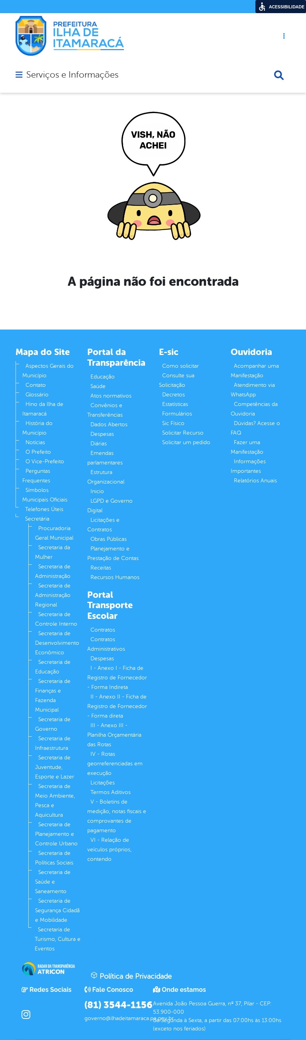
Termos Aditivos (110, 792)
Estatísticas (175, 404)
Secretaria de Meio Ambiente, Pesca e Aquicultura (55, 800)
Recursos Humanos (114, 577)
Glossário (37, 395)
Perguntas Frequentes (36, 476)
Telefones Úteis (44, 509)
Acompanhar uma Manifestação (255, 371)
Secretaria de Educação (53, 667)
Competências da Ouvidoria (254, 409)
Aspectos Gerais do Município (48, 371)
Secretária (37, 519)
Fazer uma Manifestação (247, 447)
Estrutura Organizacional (105, 477)
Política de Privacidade (131, 976)
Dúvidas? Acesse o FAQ (255, 428)
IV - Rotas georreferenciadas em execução (115, 763)
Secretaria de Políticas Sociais (54, 858)
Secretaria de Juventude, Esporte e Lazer (54, 767)
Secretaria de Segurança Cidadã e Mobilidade (57, 910)
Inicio (97, 491)
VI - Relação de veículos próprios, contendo (109, 849)
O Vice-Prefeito (45, 461)
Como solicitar (180, 366)
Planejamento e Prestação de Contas (113, 553)
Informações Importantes (248, 466)
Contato (36, 385)
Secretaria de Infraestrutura (53, 743)
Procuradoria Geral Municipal (54, 533)
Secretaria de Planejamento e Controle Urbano (56, 834)
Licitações (102, 783)
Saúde (98, 386)
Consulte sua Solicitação (176, 380)
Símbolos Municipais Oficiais (44, 495)
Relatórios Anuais (255, 481)
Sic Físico (173, 423)
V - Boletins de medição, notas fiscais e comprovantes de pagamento (116, 816)
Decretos (173, 395)
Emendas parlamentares (105, 458)
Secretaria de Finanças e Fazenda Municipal (53, 695)
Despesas (102, 434)
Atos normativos (110, 396)
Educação (102, 377)
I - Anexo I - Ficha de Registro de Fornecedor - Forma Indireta (117, 677)
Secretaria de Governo (53, 724)
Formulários (177, 414)
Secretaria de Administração (53, 571)
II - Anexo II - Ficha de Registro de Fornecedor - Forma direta (117, 706)
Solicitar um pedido (186, 442)
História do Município (37, 428)
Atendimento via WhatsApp (253, 390)
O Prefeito (38, 452)
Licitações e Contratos (103, 525)
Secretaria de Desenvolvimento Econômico (57, 643)
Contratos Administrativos (106, 644)
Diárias (98, 444)
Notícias (35, 442)
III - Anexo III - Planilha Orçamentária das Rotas (114, 734)
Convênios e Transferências (105, 410)
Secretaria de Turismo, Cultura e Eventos (57, 939)
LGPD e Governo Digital (110, 505)
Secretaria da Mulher (52, 552)
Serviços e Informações (72, 75)
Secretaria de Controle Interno (56, 619)
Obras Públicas (108, 539)
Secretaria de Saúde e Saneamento (53, 881)
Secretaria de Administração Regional (53, 595)
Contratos (102, 630)
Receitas (100, 568)
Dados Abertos (109, 424)
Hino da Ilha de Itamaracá (42, 409)
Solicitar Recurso (183, 433)
